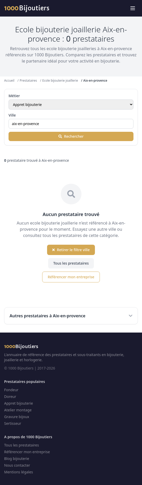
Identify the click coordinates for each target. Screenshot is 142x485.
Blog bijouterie (16, 458)
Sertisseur (12, 423)
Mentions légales (18, 471)
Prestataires (28, 80)
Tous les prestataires (71, 263)
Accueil (9, 80)
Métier (14, 95)
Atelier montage (18, 409)
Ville (12, 115)
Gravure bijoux (16, 416)
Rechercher (71, 136)
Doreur (10, 396)
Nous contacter (17, 465)
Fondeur (11, 389)
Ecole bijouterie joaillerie (60, 80)
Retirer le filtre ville (70, 249)
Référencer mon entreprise (71, 276)
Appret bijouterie (18, 403)
